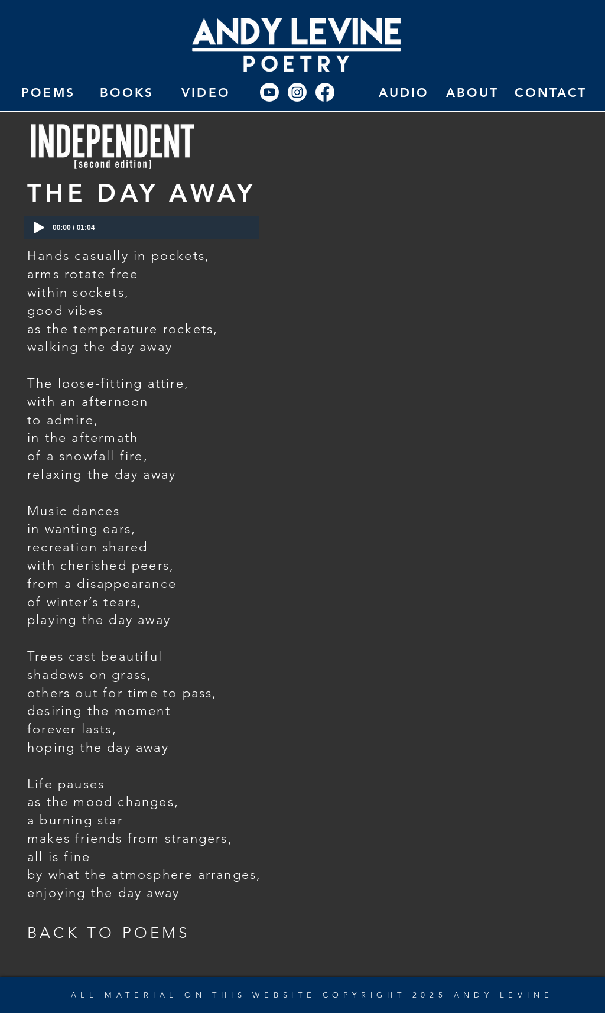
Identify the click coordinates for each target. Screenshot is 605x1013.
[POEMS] (48, 92)
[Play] (39, 227)
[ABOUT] (472, 92)
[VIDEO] (206, 92)
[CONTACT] (551, 92)
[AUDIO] (404, 92)
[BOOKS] (127, 92)
